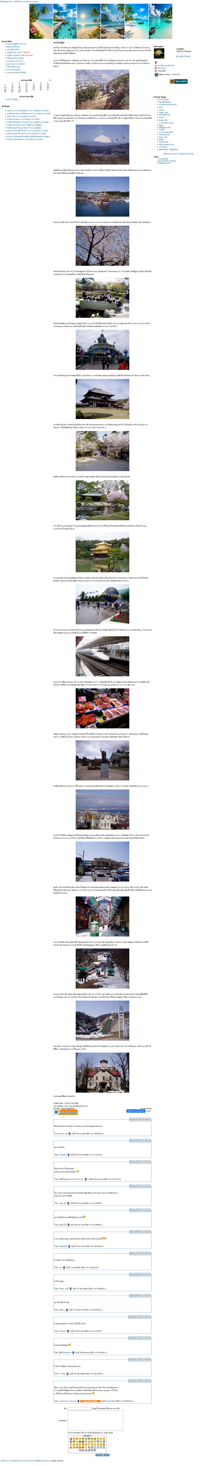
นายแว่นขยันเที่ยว (166, 132)
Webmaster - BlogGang (168, 149)
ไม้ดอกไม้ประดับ (13, 67)
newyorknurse (164, 115)
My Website (163, 159)
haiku (161, 125)
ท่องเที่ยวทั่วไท (13, 50)
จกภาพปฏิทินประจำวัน (16, 44)
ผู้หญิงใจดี (64, 1225)
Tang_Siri (64, 1203)
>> (50, 80)
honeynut (64, 1331)
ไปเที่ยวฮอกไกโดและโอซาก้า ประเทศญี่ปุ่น (24, 128)
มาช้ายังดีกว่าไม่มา (166, 123)
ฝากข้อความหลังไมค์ (164, 65)
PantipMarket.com (16, 1465)
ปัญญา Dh (163, 137)
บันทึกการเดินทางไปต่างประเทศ (20, 55)
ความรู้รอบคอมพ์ (13, 70)
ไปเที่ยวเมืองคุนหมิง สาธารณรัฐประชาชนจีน (25, 139)
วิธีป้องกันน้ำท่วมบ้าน (15, 58)
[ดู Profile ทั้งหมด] (183, 56)
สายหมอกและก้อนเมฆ (69, 1401)
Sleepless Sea (165, 128)
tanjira (161, 140)
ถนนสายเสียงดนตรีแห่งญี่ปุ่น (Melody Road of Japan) (28, 136)
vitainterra (68, 1352)
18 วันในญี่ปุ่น (12, 99)
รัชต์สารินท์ (163, 142)
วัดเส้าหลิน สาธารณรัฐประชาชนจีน (21, 116)
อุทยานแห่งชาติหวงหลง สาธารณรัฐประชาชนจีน (26, 134)
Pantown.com (28, 1465)
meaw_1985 (65, 1289)
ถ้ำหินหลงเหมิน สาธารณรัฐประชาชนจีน (23, 119)
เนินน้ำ (161, 110)
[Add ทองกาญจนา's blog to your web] (178, 154)
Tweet (148, 1111)
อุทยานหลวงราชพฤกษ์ (16, 64)
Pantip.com (5, 1465)
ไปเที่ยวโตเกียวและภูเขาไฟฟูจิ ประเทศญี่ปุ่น (24, 125)
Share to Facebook (136, 1111)
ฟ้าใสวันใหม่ (164, 99)
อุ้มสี (160, 107)
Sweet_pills (163, 113)
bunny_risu (65, 1134)
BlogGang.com (165, 163)
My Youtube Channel (167, 161)
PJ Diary (64, 1374)
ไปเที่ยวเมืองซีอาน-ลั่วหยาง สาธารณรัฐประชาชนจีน (28, 122)
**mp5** (162, 130)
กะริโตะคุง (163, 147)
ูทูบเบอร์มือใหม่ (13, 47)
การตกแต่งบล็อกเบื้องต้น (16, 72)
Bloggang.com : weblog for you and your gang (19, 1)
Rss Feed (160, 68)
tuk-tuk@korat (164, 102)
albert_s (64, 1310)
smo (62, 1267)
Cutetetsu (64, 1155)
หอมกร (161, 117)
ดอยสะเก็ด (163, 120)
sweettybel (65, 1246)
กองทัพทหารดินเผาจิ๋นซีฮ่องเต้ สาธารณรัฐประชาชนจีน (29, 113)
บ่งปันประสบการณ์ (15, 61)
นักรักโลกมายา (79, 1179)
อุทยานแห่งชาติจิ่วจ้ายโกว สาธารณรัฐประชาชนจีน (27, 131)
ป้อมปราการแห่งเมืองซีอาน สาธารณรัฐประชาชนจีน (28, 111)
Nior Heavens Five (166, 144)
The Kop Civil (164, 135)
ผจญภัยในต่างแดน (14, 52)
